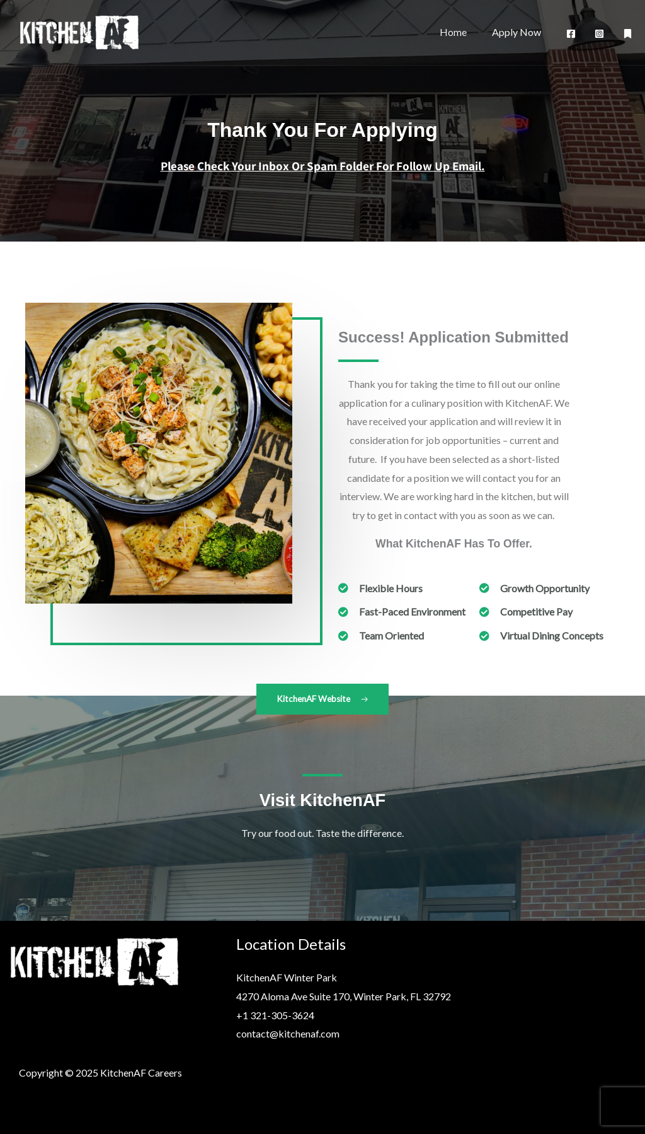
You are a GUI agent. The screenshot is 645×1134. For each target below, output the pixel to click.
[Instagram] (599, 33)
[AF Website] (627, 33)
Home (460, 32)
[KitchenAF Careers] (79, 31)
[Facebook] (571, 33)
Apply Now (519, 32)
